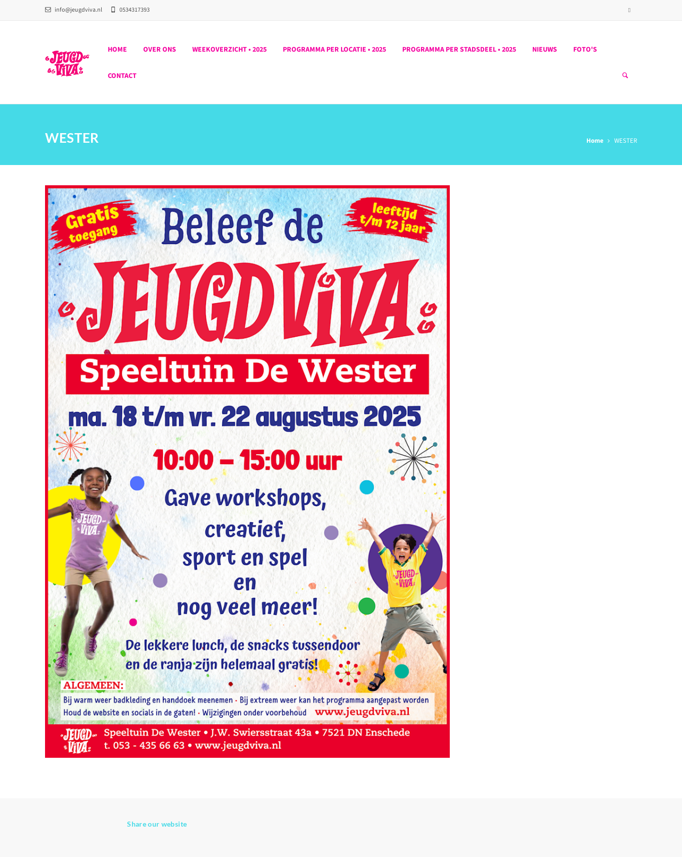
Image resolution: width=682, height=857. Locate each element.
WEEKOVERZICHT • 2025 (229, 50)
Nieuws (544, 50)
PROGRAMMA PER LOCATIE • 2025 (334, 50)
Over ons (159, 50)
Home (117, 50)
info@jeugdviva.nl (73, 10)
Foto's (585, 50)
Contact (122, 76)
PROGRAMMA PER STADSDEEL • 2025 (459, 50)
